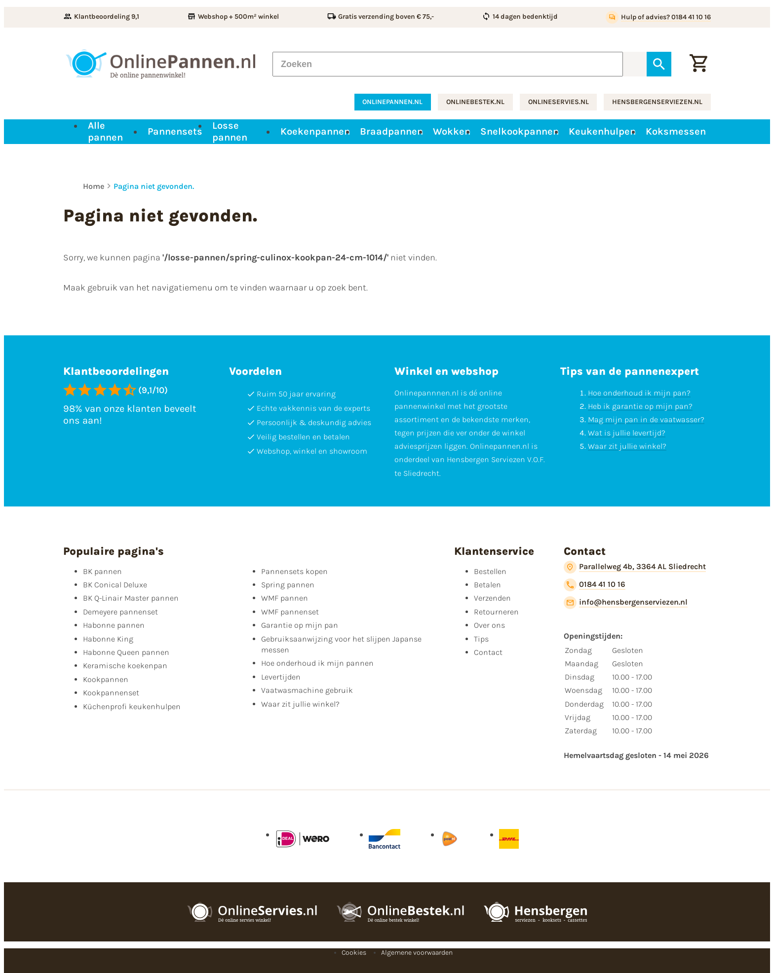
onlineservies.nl (558, 102)
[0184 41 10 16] (594, 584)
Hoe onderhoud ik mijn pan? (639, 392)
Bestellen (490, 571)
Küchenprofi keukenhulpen (132, 706)
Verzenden (492, 598)
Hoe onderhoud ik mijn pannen (317, 663)
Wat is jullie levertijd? (626, 432)
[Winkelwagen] (698, 64)
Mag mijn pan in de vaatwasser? (646, 419)
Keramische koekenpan (125, 665)
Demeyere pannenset (120, 611)
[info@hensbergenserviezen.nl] (626, 602)
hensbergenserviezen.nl (657, 102)
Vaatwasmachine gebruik (307, 690)
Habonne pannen (114, 625)
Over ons (489, 625)
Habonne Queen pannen (126, 652)
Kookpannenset (111, 692)
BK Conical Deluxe (115, 584)
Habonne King (108, 639)
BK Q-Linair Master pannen (131, 598)
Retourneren (496, 611)
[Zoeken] (447, 64)
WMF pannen (284, 598)
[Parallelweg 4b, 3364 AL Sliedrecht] (635, 567)
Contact (488, 652)
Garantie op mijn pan (299, 625)
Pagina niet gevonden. (154, 186)
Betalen (487, 584)
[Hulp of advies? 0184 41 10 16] (658, 17)
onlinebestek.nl (475, 102)
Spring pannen (287, 584)
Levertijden (281, 677)
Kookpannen (105, 679)
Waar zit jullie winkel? (627, 446)
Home (93, 186)
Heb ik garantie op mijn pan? (640, 406)
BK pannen (102, 571)
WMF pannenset (290, 611)
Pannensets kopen (294, 571)
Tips (481, 639)
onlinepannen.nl (392, 102)
